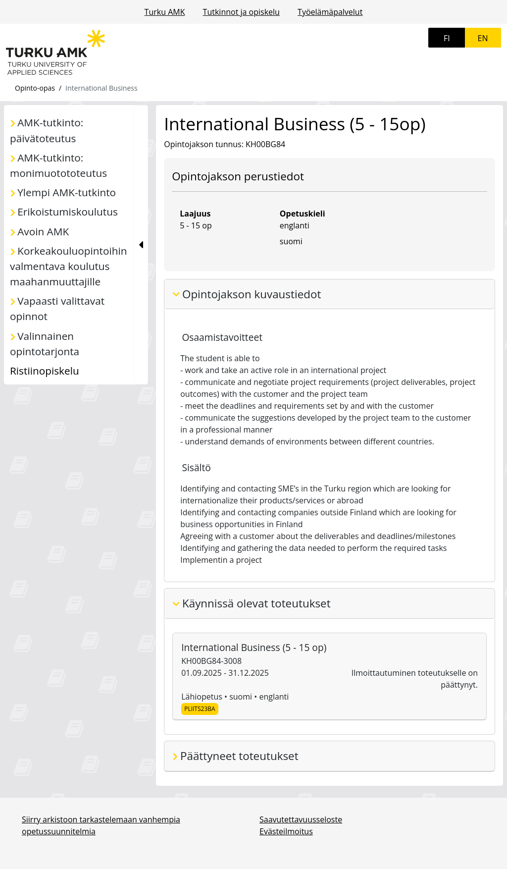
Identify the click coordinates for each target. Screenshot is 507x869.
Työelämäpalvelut (330, 11)
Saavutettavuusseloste (300, 819)
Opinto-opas (35, 88)
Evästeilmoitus (286, 831)
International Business (101, 88)
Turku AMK (165, 11)
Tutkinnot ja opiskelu (241, 11)
